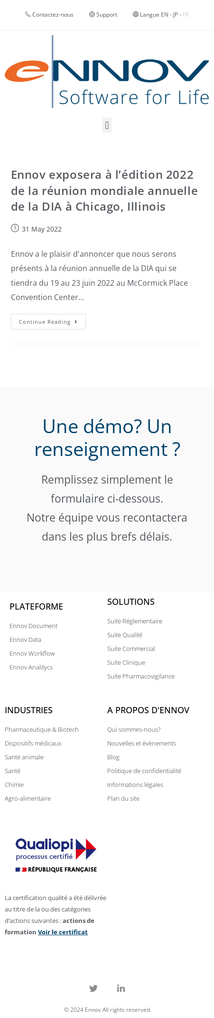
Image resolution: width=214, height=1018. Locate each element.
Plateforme (36, 606)
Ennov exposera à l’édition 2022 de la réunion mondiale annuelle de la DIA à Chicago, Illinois (104, 190)
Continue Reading (52, 319)
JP (175, 14)
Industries (29, 710)
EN (164, 14)
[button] (107, 125)
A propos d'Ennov (148, 710)
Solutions (131, 601)
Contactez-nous (53, 14)
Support (103, 14)
